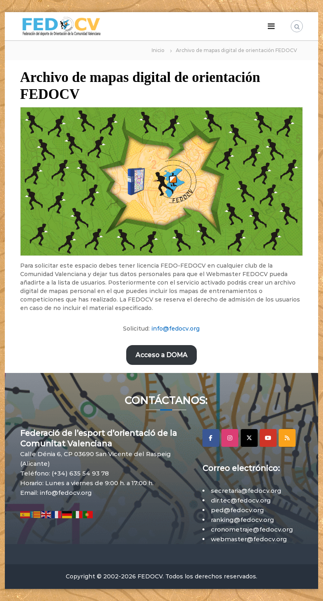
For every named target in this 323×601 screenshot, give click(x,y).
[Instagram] (229, 438)
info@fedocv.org (175, 328)
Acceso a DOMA (161, 355)
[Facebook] (210, 438)
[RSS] (287, 438)
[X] (249, 438)
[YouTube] (268, 438)
